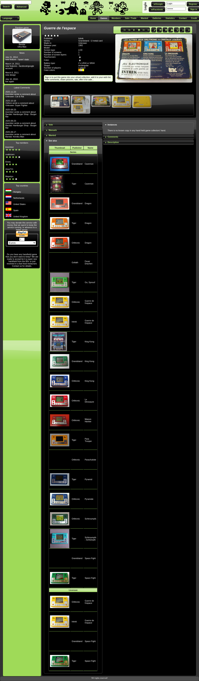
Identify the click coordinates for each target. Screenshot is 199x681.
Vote (50, 125)
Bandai (22, 44)
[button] (6, 6)
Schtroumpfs (90, 519)
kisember (9, 147)
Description (113, 142)
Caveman (89, 164)
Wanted (52, 135)
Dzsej (8, 162)
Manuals (52, 130)
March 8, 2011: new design (12, 73)
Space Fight (90, 558)
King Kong (89, 341)
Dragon (88, 203)
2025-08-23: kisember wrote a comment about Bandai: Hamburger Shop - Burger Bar (21, 113)
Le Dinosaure (89, 400)
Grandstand (77, 164)
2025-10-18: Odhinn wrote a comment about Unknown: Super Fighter (19, 103)
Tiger (74, 184)
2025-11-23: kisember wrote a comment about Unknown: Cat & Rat (20, 94)
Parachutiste (90, 460)
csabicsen (9, 154)
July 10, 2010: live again (11, 80)
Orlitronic (76, 243)
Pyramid (88, 479)
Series (73, 152)
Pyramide (89, 499)
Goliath (75, 262)
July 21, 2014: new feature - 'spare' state (17, 58)
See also (52, 141)
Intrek (74, 322)
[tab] (73, 125)
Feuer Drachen (88, 262)
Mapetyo (9, 176)
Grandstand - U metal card (90, 41)
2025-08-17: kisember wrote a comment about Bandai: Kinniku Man (20, 134)
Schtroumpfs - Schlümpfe (90, 538)
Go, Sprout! (90, 282)
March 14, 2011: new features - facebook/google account (19, 66)
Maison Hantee (88, 420)
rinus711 (9, 169)
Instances (112, 125)
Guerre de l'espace (89, 302)
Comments (113, 137)
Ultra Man (22, 47)
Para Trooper (88, 440)
